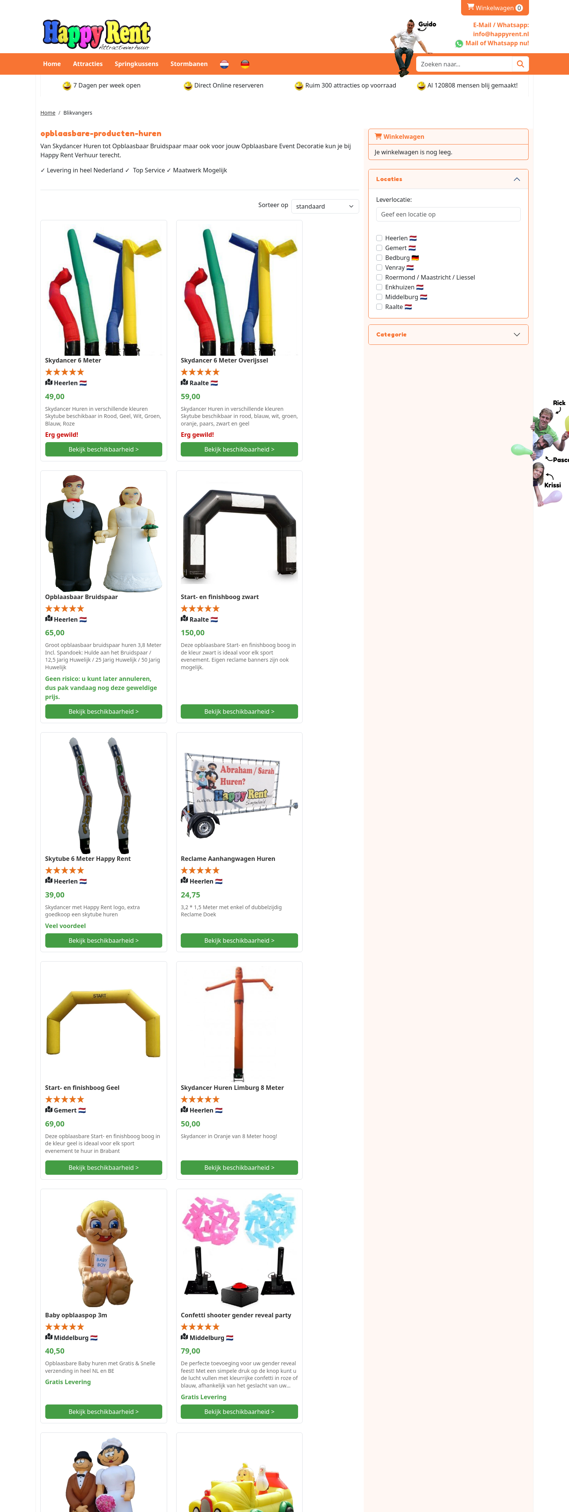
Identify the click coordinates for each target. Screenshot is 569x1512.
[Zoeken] (520, 64)
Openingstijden (314, 1433)
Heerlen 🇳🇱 (446, 238)
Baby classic (63, 1268)
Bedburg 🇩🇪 (447, 258)
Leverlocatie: (439, 199)
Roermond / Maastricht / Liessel (475, 277)
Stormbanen (189, 64)
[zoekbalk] (464, 64)
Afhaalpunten (311, 1442)
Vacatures (431, 1433)
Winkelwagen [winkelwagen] (495, 8)
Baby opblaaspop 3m (325, 809)
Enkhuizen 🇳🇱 (450, 287)
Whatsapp (66, 1424)
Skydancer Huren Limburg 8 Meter (221, 809)
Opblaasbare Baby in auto (332, 1026)
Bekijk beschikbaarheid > (98, 450)
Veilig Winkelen (189, 1433)
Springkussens (136, 64)
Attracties (88, 64)
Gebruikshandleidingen (450, 1451)
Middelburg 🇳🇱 (452, 297)
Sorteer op (318, 205)
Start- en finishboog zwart (84, 585)
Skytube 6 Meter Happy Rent (212, 585)
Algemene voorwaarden (451, 1442)
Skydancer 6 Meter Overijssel (213, 348)
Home (52, 64)
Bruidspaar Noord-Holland (209, 1026)
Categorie (436, 334)
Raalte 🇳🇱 (444, 307)
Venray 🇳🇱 (445, 267)
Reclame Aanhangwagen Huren (341, 585)
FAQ (173, 1451)
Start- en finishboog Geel (82, 809)
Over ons (181, 1424)
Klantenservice (437, 1424)
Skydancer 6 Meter (73, 348)
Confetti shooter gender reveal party (91, 1031)
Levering (304, 1424)
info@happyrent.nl (78, 1436)
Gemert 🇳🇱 (446, 248)
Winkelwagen (445, 136)
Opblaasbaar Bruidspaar (330, 335)
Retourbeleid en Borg (322, 1451)
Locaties (434, 179)
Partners (180, 1442)
